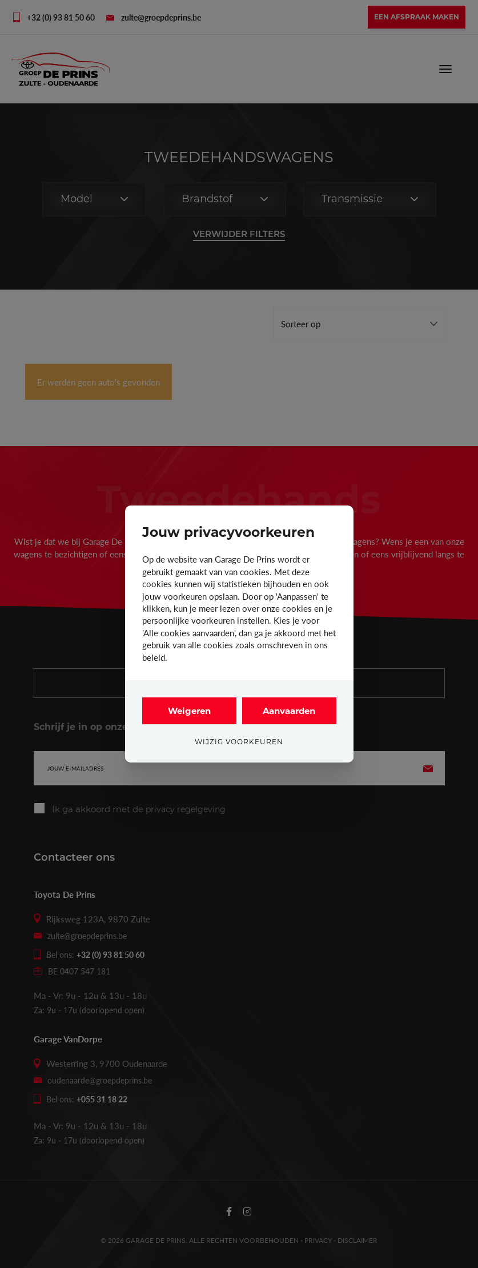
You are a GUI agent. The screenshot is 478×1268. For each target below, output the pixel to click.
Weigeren (189, 710)
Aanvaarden (289, 710)
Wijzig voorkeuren (239, 741)
